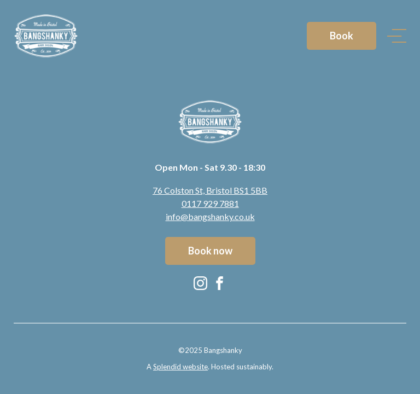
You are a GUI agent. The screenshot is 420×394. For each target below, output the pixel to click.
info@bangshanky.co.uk (210, 216)
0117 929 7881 (210, 203)
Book (341, 36)
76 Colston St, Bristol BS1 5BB (210, 190)
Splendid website (180, 366)
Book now (210, 251)
